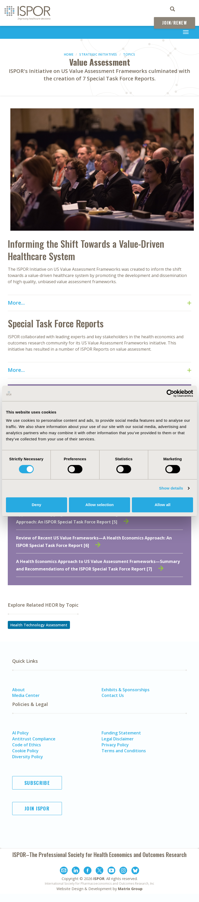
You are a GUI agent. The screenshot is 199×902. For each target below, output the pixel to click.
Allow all (162, 504)
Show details (171, 488)
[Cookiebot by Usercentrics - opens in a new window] (170, 393)
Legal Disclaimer (118, 739)
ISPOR (98, 878)
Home (69, 54)
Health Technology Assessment (38, 624)
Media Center (26, 695)
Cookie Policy (25, 751)
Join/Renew (174, 23)
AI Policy (20, 733)
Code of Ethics (26, 745)
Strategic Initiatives (98, 54)
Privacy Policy (115, 745)
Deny (36, 504)
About (18, 690)
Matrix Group (130, 888)
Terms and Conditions (124, 751)
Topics (129, 54)
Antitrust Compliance (33, 739)
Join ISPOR (37, 808)
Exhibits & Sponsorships (126, 690)
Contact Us (113, 695)
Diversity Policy (27, 757)
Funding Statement (121, 733)
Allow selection (99, 504)
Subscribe (37, 782)
